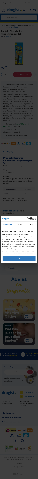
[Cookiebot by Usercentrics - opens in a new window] (27, 218)
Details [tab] (19, 224)
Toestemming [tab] (7, 224)
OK (19, 258)
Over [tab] (31, 224)
